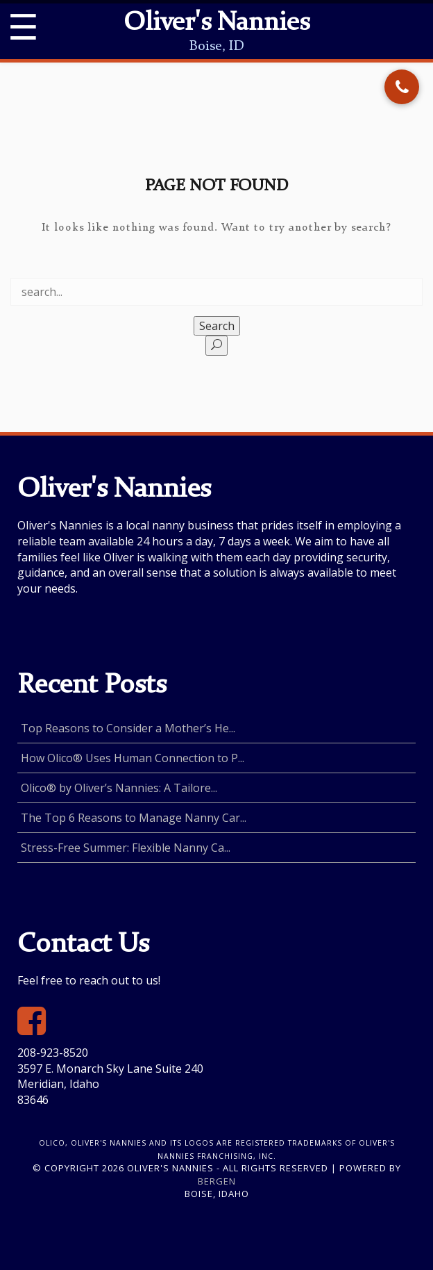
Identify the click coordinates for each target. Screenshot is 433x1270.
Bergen (217, 1181)
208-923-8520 (52, 1052)
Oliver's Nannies (216, 23)
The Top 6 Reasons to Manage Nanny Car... (133, 817)
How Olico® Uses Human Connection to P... (132, 758)
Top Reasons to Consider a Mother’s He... (128, 728)
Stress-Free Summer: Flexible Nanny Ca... (125, 847)
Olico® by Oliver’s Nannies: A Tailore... (119, 787)
